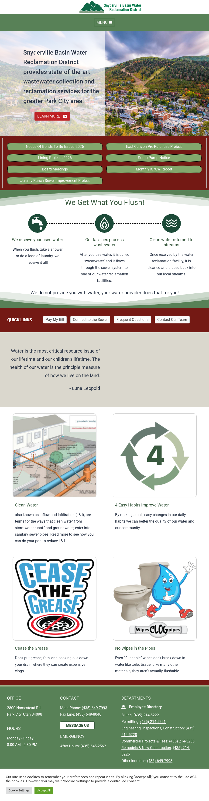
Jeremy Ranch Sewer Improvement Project (55, 180)
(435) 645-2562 (93, 746)
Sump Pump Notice (154, 158)
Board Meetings (55, 169)
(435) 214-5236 (182, 741)
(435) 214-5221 (153, 721)
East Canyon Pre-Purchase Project (154, 146)
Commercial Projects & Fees (144, 741)
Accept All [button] (44, 790)
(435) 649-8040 (88, 714)
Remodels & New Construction (146, 748)
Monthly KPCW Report (154, 169)
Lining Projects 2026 (55, 158)
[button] (52, 116)
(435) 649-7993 (94, 708)
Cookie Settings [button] (19, 790)
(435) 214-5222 (146, 715)
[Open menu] (104, 22)
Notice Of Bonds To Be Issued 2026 (55, 146)
